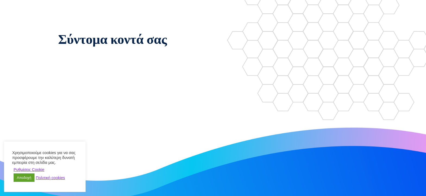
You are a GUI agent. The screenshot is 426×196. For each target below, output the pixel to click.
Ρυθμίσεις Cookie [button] (29, 169)
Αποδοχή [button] (24, 178)
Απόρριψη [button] (57, 169)
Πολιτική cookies (50, 178)
